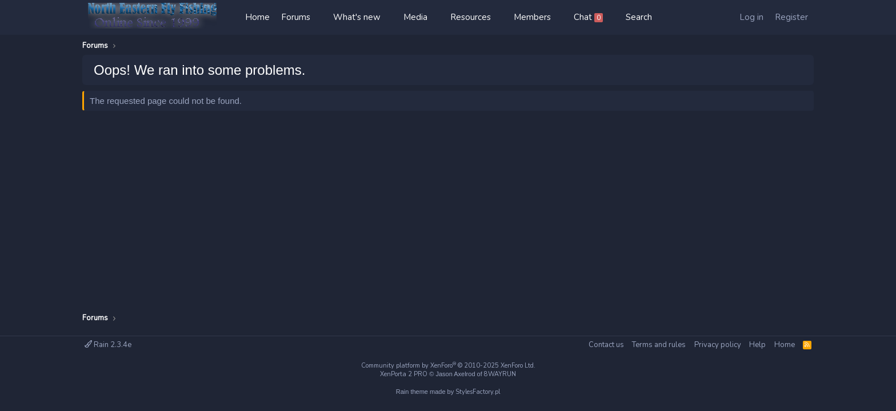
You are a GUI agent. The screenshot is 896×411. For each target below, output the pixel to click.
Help (757, 345)
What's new (357, 17)
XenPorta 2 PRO (403, 374)
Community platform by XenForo (448, 365)
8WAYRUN (500, 374)
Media (415, 17)
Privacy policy (717, 345)
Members (532, 17)
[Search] (639, 17)
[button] (321, 17)
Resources (470, 17)
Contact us (606, 345)
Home (257, 17)
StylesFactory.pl (477, 392)
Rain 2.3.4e (108, 345)
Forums (295, 17)
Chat (588, 17)
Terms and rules (659, 345)
